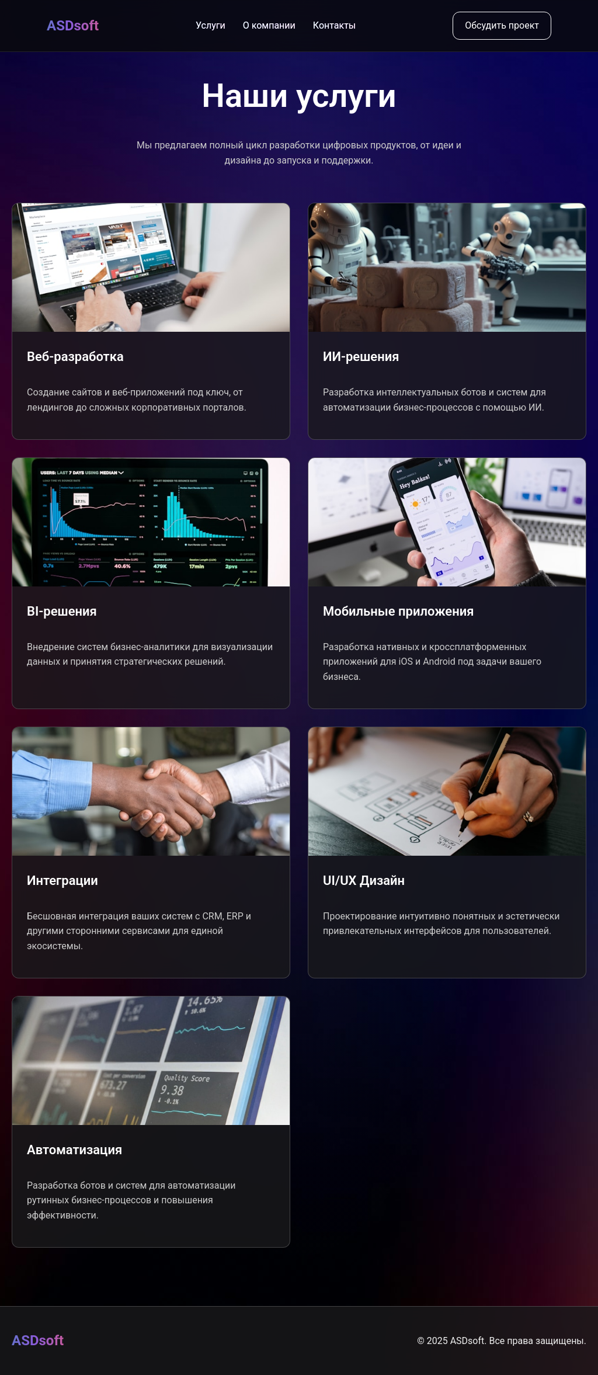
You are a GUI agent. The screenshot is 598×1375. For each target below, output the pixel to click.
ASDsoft (73, 26)
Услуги (210, 25)
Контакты (334, 25)
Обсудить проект (502, 25)
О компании (269, 25)
